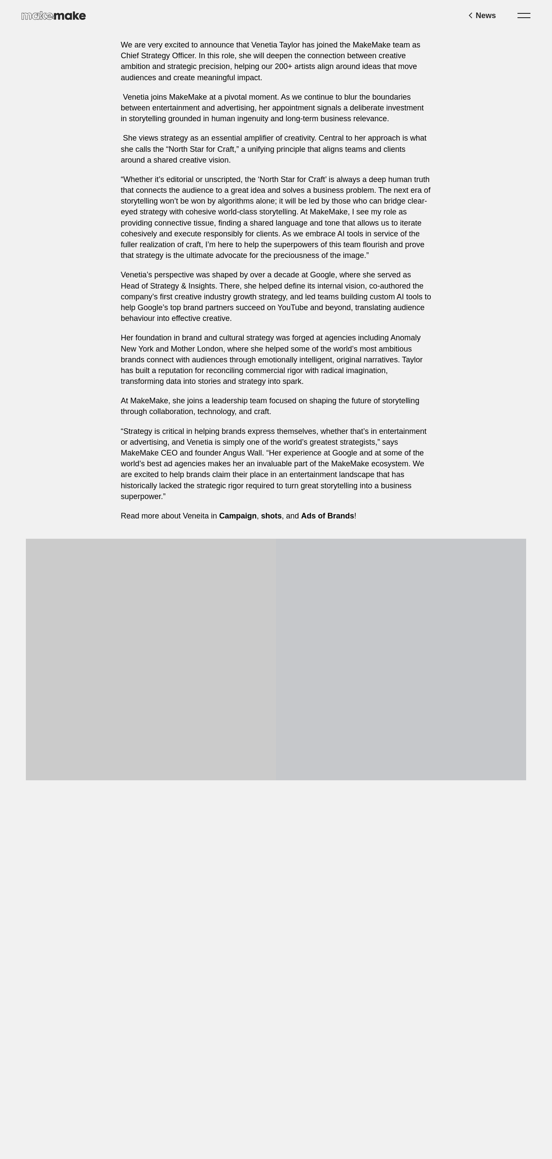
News (482, 15)
